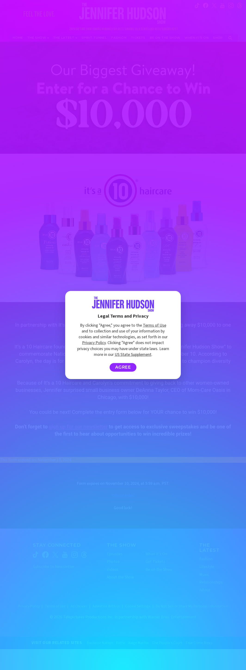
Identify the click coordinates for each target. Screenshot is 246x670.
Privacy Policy (94, 343)
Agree (123, 367)
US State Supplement (133, 354)
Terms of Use (154, 325)
